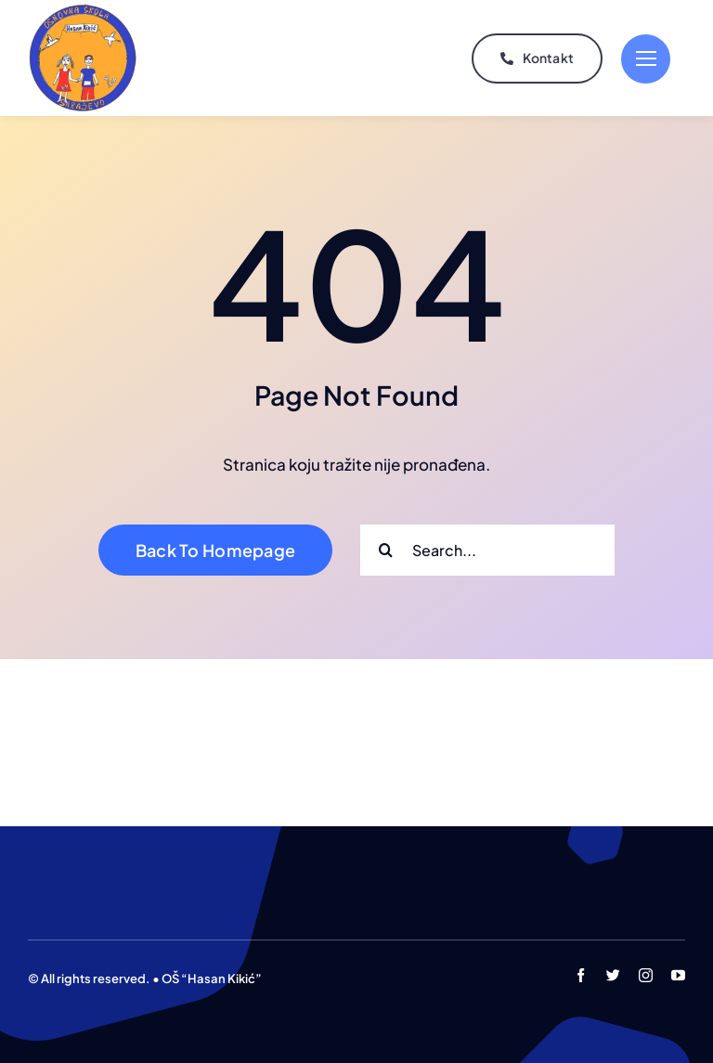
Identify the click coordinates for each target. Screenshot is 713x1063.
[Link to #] (645, 59)
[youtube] (678, 975)
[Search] (385, 550)
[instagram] (646, 975)
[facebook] (581, 975)
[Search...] (487, 550)
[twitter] (613, 975)
